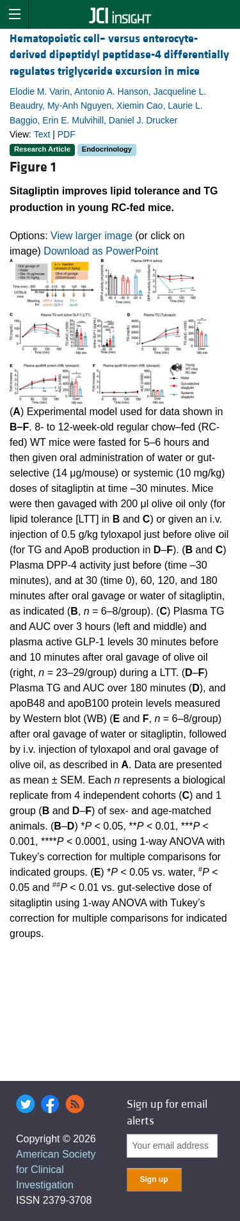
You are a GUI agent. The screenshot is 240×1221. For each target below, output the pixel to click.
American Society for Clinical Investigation (56, 1169)
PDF (67, 134)
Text (42, 134)
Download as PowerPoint (101, 251)
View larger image (91, 235)
